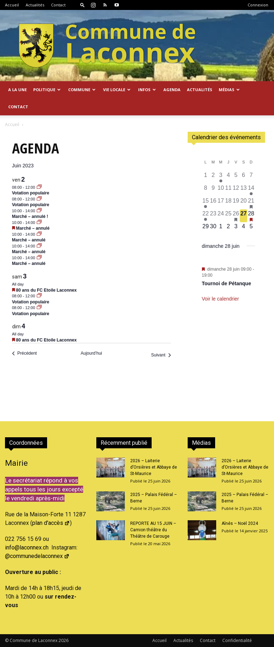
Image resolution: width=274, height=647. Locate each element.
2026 (63, 640)
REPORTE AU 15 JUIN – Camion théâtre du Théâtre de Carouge (153, 530)
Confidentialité (237, 640)
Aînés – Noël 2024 (240, 523)
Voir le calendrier (220, 299)
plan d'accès (51, 523)
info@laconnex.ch (27, 547)
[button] (82, 4)
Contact (58, 4)
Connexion (258, 4)
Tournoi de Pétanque (226, 283)
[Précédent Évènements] (24, 353)
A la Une (17, 89)
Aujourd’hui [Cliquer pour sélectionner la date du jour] (91, 353)
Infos (147, 89)
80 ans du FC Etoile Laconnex (46, 290)
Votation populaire (30, 193)
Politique (47, 89)
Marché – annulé (33, 228)
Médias (229, 89)
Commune (82, 89)
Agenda (172, 89)
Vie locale (117, 89)
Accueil (12, 4)
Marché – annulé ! (30, 216)
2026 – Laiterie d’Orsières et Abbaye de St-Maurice (153, 467)
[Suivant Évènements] (161, 355)
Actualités (35, 4)
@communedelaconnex (37, 556)
